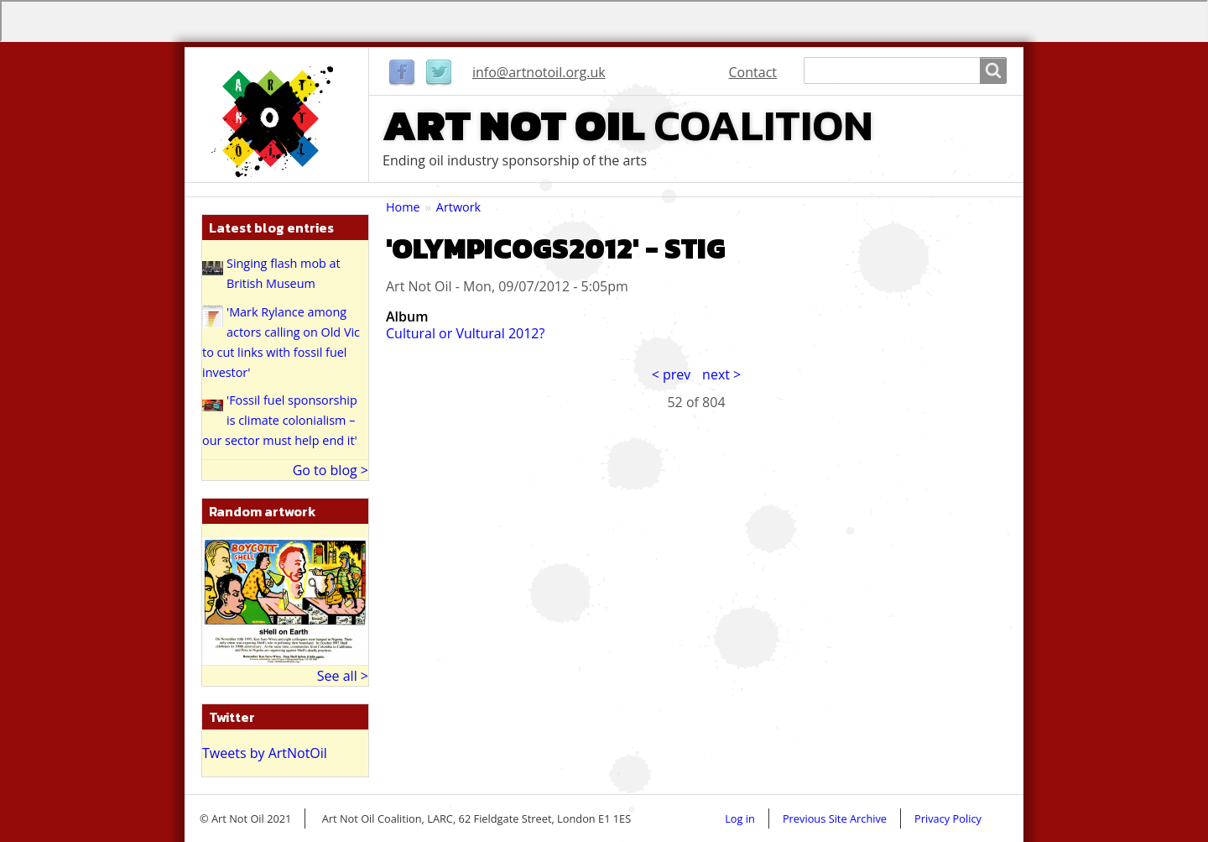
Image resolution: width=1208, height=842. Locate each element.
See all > (342, 676)
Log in (740, 818)
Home (403, 207)
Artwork (458, 207)
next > (721, 374)
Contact (753, 72)
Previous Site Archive (835, 818)
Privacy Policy (948, 818)
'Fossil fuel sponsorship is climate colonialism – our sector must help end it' (279, 420)
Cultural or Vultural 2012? (465, 333)
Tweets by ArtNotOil (264, 753)
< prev (671, 374)
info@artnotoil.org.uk (539, 72)
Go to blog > (330, 470)
